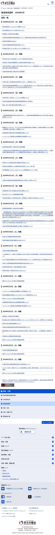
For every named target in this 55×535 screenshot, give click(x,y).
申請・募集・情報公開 (27, 463)
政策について (27, 446)
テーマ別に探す (27, 437)
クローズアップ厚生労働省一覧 (10, 479)
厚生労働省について (27, 450)
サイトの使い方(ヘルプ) (8, 513)
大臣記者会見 (6, 399)
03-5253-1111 (28, 530)
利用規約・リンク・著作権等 (9, 508)
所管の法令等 (27, 459)
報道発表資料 (6, 403)
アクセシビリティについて (36, 510)
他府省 (4, 470)
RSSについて (32, 513)
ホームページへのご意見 (8, 516)
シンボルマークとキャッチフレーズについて (14, 510)
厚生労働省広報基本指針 (9, 395)
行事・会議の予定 (7, 412)
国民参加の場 (6, 416)
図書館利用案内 (6, 476)
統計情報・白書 (27, 455)
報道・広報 (27, 442)
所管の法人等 (5, 473)
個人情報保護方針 (34, 508)
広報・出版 (6, 408)
